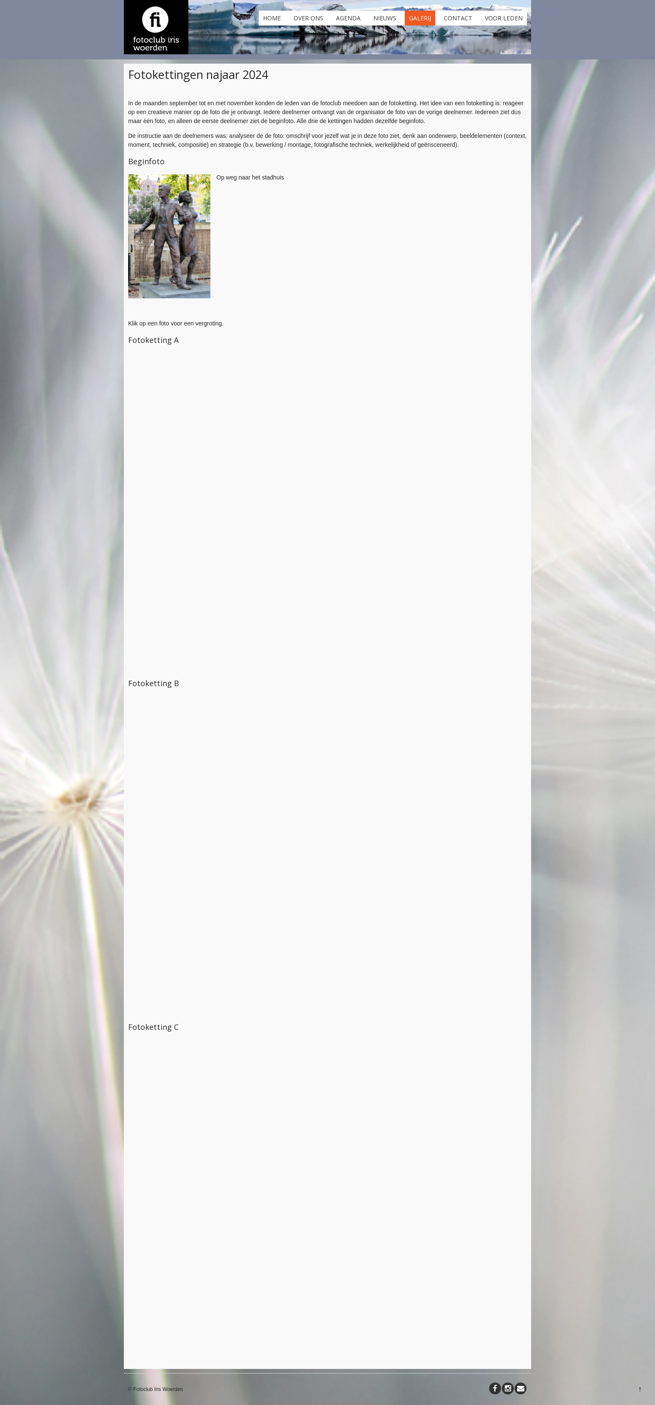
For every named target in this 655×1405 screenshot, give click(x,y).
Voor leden (504, 18)
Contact (458, 18)
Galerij (420, 18)
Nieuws (384, 18)
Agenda (348, 18)
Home (272, 18)
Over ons (308, 18)
